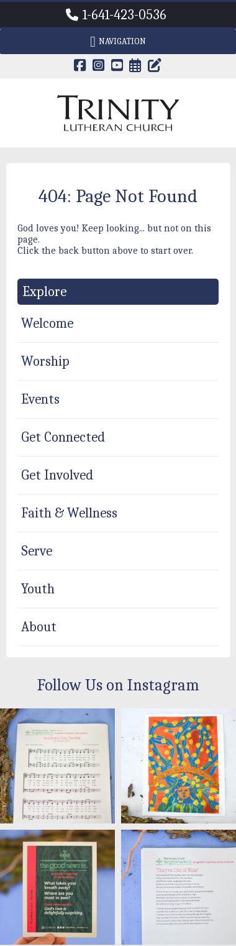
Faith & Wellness (69, 513)
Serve (36, 551)
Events (40, 399)
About (39, 627)
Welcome (47, 323)
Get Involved (57, 475)
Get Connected (63, 437)
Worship (45, 361)
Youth (38, 589)
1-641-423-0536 (124, 15)
